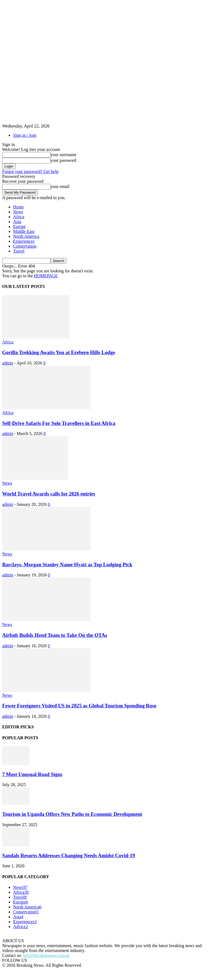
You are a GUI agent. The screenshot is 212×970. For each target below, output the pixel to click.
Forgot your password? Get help (30, 171)
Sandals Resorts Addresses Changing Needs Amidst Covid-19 (68, 855)
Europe (19, 226)
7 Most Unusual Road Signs (32, 774)
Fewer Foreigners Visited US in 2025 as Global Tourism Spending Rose (79, 706)
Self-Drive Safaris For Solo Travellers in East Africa (58, 423)
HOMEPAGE (46, 275)
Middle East (23, 231)
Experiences (23, 241)
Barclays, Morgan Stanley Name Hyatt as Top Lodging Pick (67, 564)
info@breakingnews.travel (46, 955)
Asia (17, 221)
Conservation (24, 246)
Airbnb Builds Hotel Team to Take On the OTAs (54, 635)
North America (26, 236)
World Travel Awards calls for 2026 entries (48, 494)
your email (60, 186)
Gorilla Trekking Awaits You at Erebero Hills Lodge (58, 352)
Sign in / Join (24, 135)
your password (63, 160)
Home (18, 207)
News (18, 211)
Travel (18, 251)
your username (63, 154)
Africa (18, 216)
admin (7, 363)
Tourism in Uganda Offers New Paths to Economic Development (72, 814)
